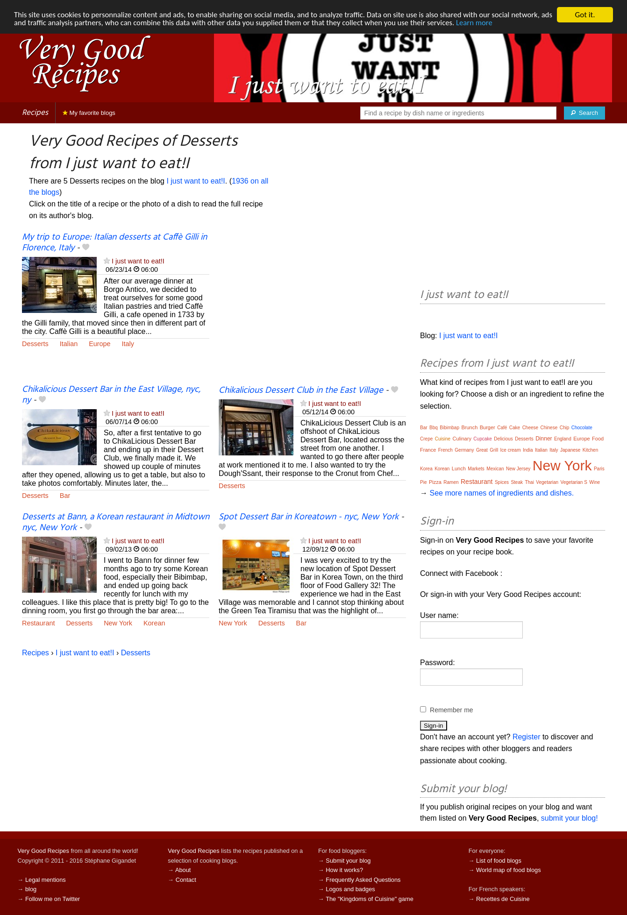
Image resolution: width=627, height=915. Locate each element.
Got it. (585, 15)
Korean (154, 623)
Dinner (543, 438)
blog (30, 889)
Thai (529, 482)
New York (118, 623)
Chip (565, 427)
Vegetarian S (574, 482)
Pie (423, 482)
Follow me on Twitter (52, 898)
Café (502, 427)
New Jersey (518, 468)
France (428, 450)
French (445, 450)
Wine (594, 482)
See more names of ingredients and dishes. (501, 493)
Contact (186, 879)
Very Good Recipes (43, 850)
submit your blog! (569, 818)
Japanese (570, 450)
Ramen (450, 482)
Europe (99, 344)
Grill (494, 450)
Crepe (426, 438)
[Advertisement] (312, 308)
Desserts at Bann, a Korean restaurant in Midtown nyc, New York (115, 522)
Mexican (495, 468)
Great (482, 450)
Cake (514, 427)
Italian (69, 344)
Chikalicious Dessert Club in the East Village (301, 390)
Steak (517, 482)
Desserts (35, 344)
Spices (502, 482)
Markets (476, 468)
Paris (599, 468)
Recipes (35, 112)
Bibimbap (449, 427)
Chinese (549, 427)
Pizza (435, 482)
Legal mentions (45, 879)
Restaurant (38, 623)
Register (527, 737)
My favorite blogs (89, 112)
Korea (426, 468)
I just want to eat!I (195, 181)
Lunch (459, 468)
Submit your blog (348, 860)
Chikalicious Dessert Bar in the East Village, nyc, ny (111, 395)
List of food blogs (498, 860)
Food (598, 438)
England (562, 438)
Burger (487, 427)
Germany (464, 450)
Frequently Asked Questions (363, 879)
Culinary (462, 438)
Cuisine (442, 438)
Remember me (451, 710)
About (183, 869)
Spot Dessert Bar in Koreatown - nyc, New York (309, 517)
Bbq (433, 427)
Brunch (469, 427)
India (528, 450)
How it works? (344, 869)
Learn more (495, 23)
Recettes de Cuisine (503, 898)
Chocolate (581, 427)
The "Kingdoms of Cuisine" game (369, 898)
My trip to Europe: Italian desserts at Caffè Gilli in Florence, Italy (114, 242)
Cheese (530, 427)
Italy (128, 344)
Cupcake (482, 438)
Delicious (503, 438)
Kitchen (590, 450)
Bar (65, 495)
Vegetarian (547, 482)
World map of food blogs (508, 869)
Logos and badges (350, 889)
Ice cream (510, 450)
